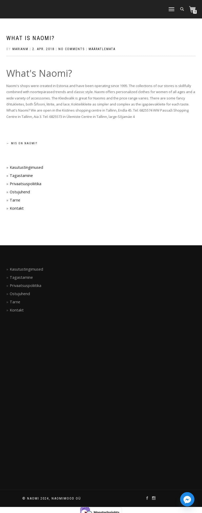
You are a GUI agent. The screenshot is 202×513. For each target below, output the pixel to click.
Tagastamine (21, 175)
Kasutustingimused (26, 167)
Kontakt (17, 208)
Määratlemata (102, 49)
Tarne (15, 200)
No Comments (71, 49)
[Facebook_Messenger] (187, 499)
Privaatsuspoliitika (25, 183)
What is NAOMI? (30, 38)
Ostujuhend (20, 191)
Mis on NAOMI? (21, 143)
